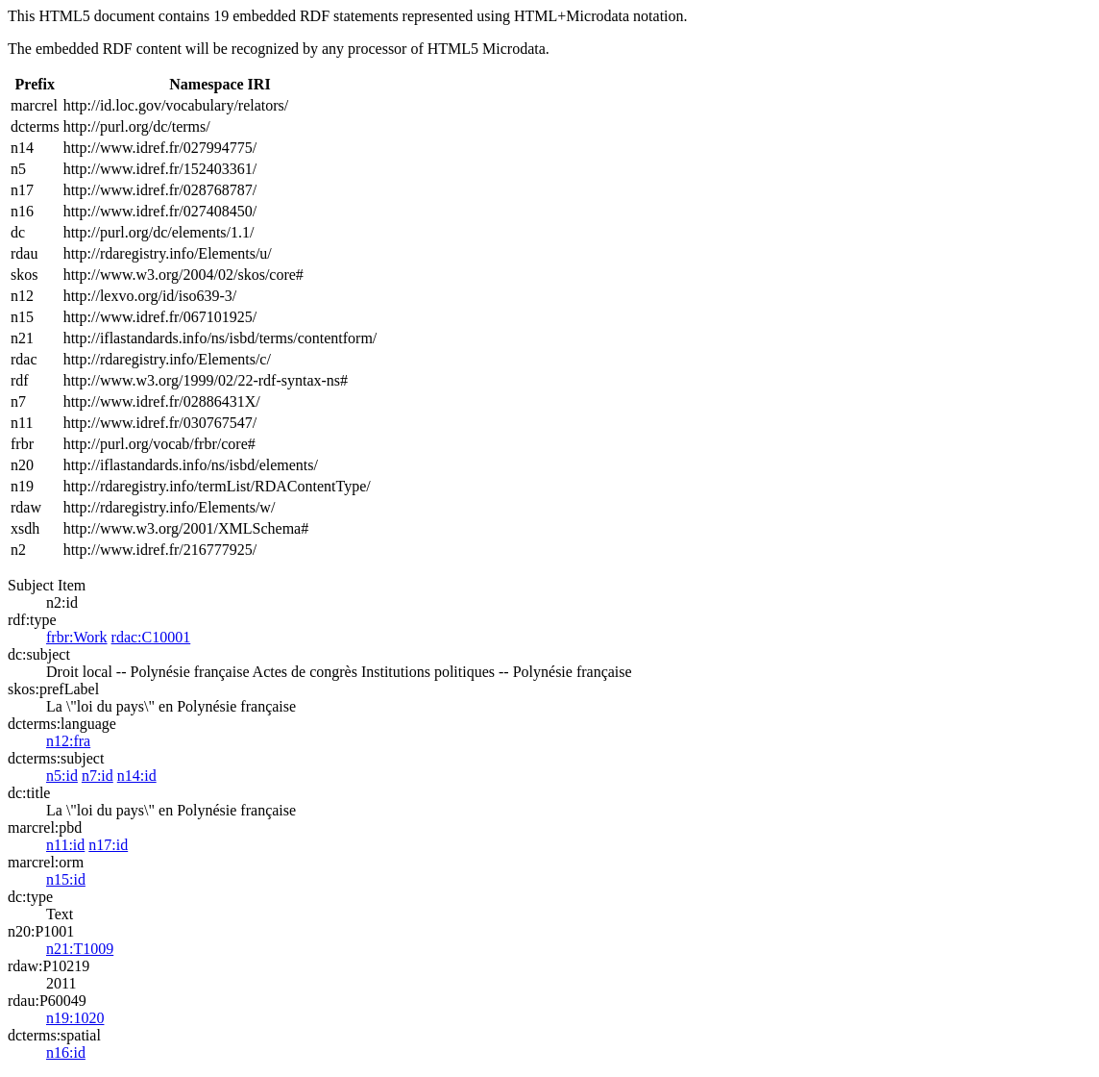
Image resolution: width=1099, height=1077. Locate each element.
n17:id (108, 845)
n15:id (65, 879)
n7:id (97, 775)
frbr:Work (77, 637)
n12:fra (68, 741)
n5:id (62, 775)
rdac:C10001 (151, 637)
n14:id (137, 775)
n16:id (65, 1052)
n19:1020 (75, 1018)
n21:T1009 (79, 948)
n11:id (65, 845)
